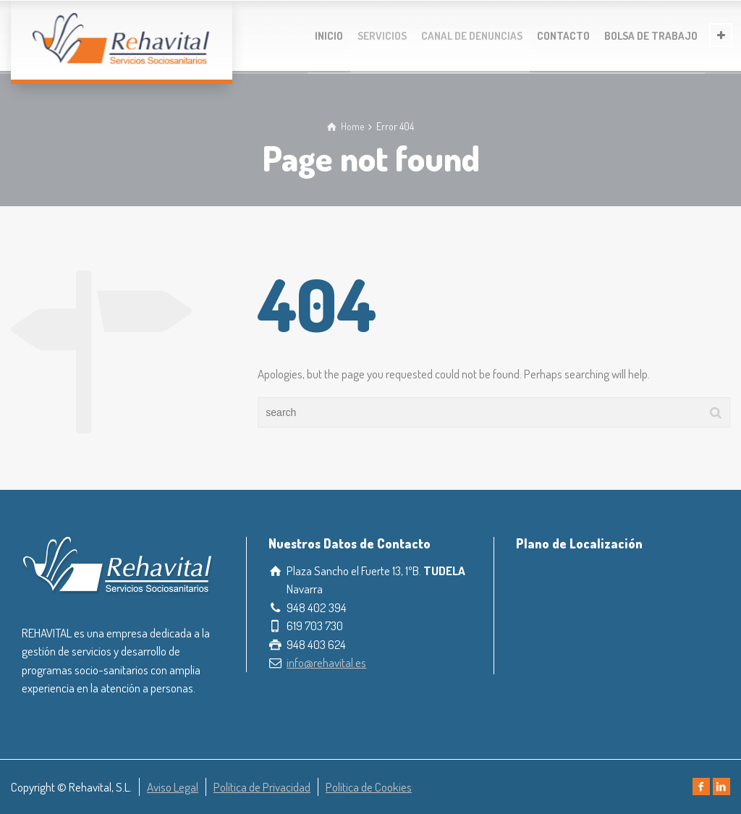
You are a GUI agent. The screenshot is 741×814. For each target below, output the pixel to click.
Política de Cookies (369, 786)
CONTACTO (563, 36)
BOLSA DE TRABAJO (651, 36)
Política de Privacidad (261, 786)
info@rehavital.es (326, 662)
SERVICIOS (382, 36)
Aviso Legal (172, 786)
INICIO (329, 36)
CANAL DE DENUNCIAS (471, 36)
